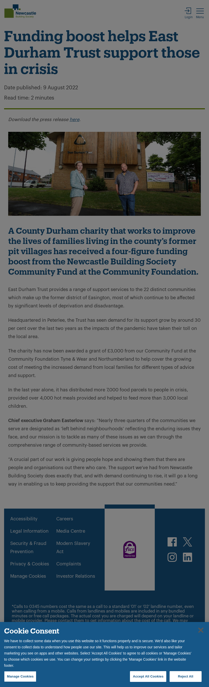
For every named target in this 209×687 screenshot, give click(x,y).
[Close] (200, 630)
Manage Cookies (20, 676)
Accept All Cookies (148, 676)
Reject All (185, 676)
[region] (104, 654)
